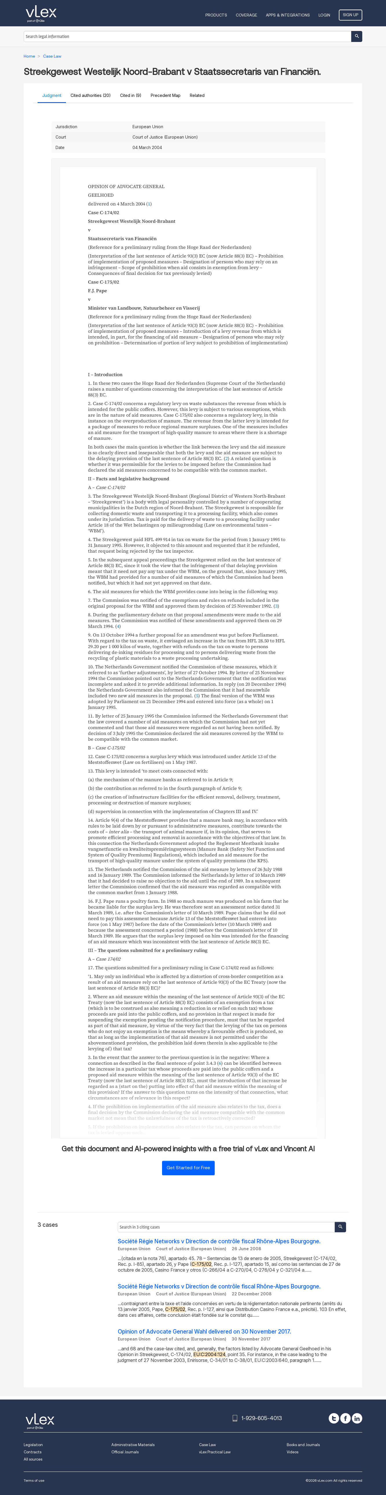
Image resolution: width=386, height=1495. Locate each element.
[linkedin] (357, 1418)
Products (216, 15)
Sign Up (350, 14)
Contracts (32, 1452)
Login (324, 15)
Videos (292, 1452)
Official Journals (125, 1452)
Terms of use (34, 1480)
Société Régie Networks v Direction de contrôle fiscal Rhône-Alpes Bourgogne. (219, 1241)
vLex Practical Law (215, 1452)
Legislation (33, 1445)
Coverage (246, 15)
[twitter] (334, 1418)
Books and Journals (303, 1445)
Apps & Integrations (288, 15)
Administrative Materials (133, 1445)
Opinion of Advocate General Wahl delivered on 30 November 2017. (204, 1331)
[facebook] (345, 1418)
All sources (33, 1459)
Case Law (207, 1445)
